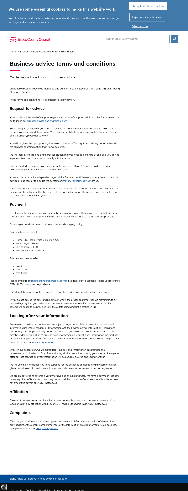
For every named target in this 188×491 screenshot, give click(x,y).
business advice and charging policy (47, 120)
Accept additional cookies (148, 6)
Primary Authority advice (76, 180)
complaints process (47, 428)
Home (13, 51)
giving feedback (58, 478)
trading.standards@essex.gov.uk (48, 280)
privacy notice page (43, 342)
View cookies (140, 26)
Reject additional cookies (147, 17)
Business (25, 51)
